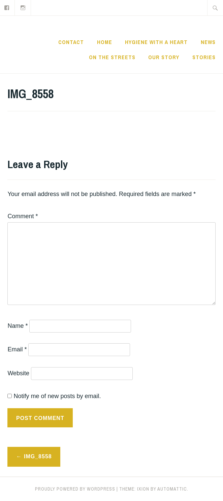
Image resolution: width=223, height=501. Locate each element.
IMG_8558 (38, 456)
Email (17, 349)
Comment (22, 216)
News (208, 42)
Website (18, 373)
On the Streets (112, 57)
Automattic (172, 489)
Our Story (163, 57)
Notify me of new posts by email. (57, 396)
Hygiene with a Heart (156, 42)
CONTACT (71, 42)
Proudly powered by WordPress (75, 489)
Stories (204, 57)
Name (17, 325)
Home (104, 42)
